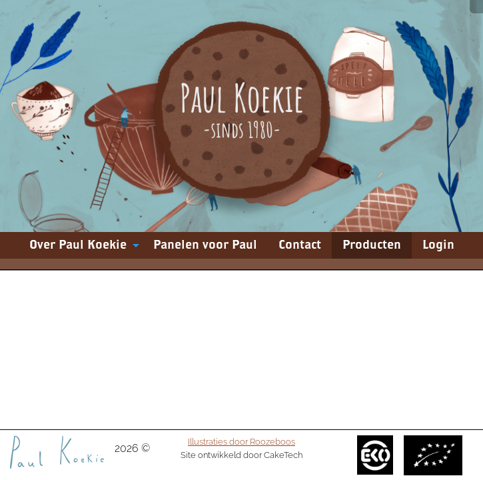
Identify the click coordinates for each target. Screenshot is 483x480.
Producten (371, 245)
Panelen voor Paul (205, 245)
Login (438, 245)
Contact (299, 245)
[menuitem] (81, 245)
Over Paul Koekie (78, 245)
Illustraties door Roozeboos (241, 441)
